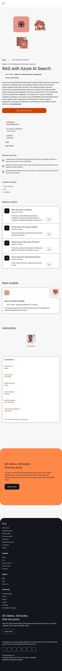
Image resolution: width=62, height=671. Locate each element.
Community (5, 545)
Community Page (7, 593)
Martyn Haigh (8, 374)
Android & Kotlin (7, 530)
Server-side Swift (7, 536)
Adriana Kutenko (9, 391)
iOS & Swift (5, 528)
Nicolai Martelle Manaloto (12, 408)
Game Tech (5, 539)
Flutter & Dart (6, 533)
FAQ (3, 581)
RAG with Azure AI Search (22, 210)
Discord (4, 596)
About (4, 557)
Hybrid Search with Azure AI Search (25, 242)
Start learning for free (24, 111)
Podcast (4, 599)
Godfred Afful (16, 104)
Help (3, 578)
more (29, 310)
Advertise (5, 569)
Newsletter (5, 605)
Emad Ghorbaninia (9, 400)
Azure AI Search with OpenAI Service (26, 257)
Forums (4, 602)
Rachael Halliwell (9, 383)
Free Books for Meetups (9, 608)
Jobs (3, 560)
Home (4, 60)
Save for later (8, 146)
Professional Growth (8, 542)
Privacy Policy (6, 566)
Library (4, 548)
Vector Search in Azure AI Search (24, 227)
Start (49, 219)
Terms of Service (7, 563)
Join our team (24, 419)
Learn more (12, 487)
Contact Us (5, 584)
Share (5, 142)
